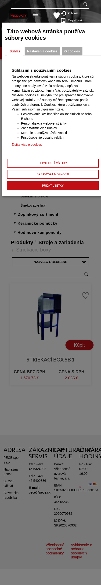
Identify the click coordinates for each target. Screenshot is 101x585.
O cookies (72, 51)
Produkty (18, 15)
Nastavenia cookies (42, 51)
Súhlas (15, 51)
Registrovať (72, 20)
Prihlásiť (71, 13)
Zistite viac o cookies (27, 144)
